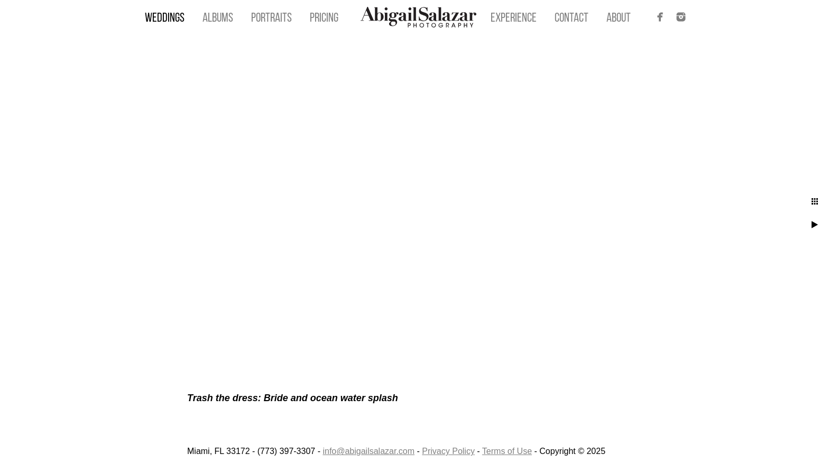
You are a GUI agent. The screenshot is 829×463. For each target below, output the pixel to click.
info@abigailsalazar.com (368, 451)
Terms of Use (507, 451)
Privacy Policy (448, 451)
